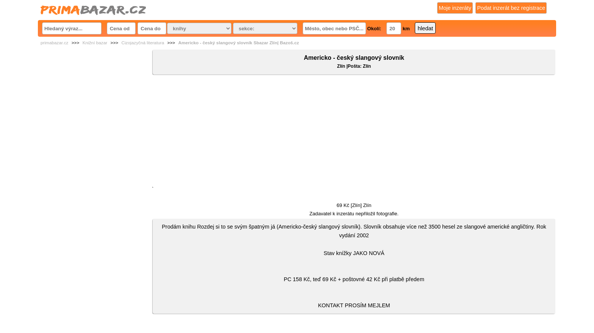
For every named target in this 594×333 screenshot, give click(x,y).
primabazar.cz (54, 42)
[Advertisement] (354, 132)
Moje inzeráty (455, 8)
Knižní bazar (95, 42)
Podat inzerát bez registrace (511, 8)
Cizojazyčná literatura (142, 42)
